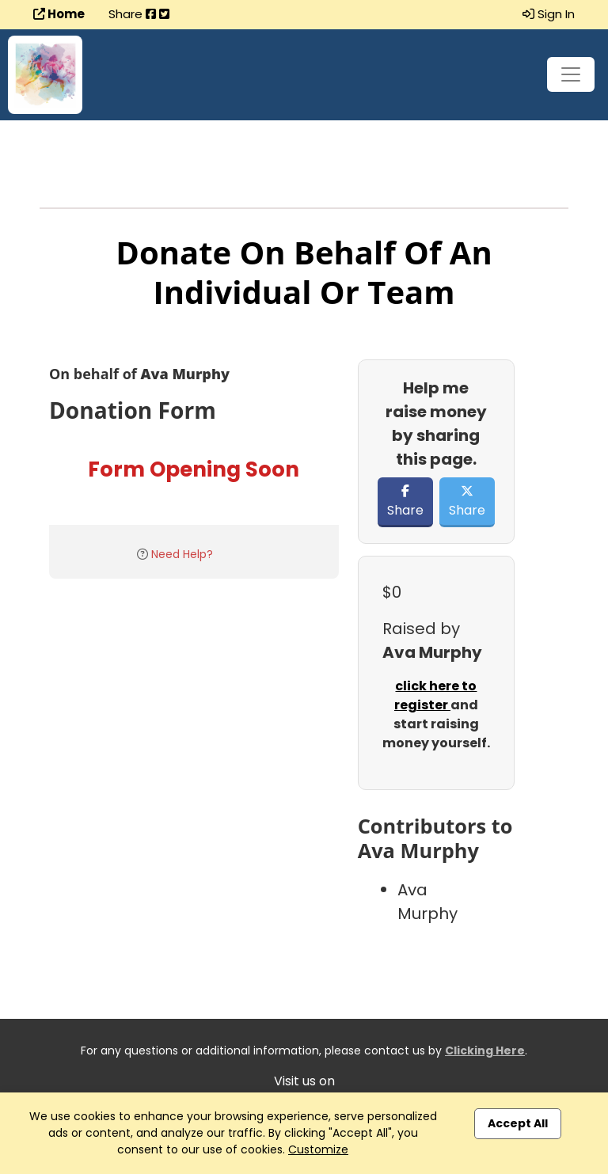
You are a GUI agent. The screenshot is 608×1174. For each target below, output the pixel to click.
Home (59, 14)
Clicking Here (485, 1050)
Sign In (548, 14)
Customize (318, 1149)
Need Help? (182, 554)
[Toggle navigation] (571, 74)
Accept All (518, 1123)
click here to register (435, 695)
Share (405, 501)
